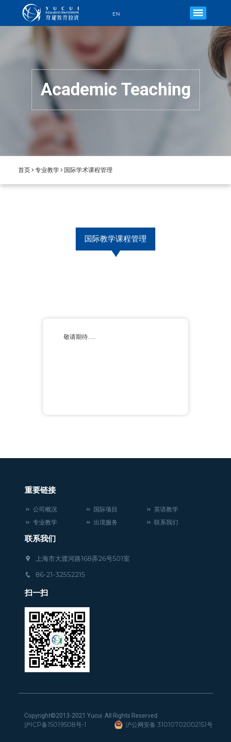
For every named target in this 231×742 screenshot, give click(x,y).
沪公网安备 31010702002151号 (163, 724)
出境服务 (101, 522)
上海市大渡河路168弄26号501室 (77, 558)
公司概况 (41, 509)
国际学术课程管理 (88, 170)
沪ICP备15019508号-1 (55, 725)
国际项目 (101, 509)
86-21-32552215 (55, 574)
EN (116, 13)
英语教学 (162, 509)
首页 (24, 170)
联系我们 (162, 522)
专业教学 (47, 170)
